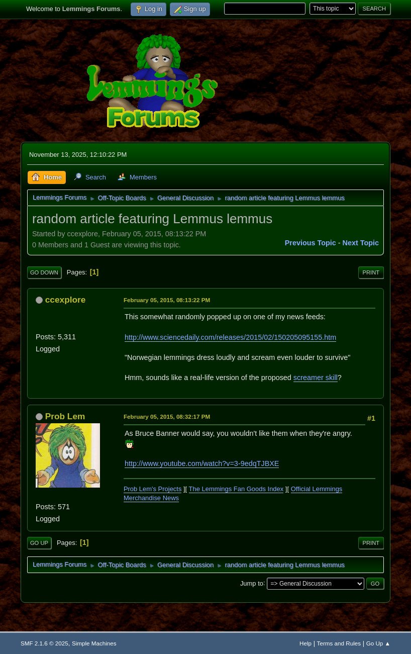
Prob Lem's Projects (153, 489)
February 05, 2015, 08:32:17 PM (167, 416)
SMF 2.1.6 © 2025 (44, 643)
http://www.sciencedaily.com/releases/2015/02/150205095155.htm (230, 337)
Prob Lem (65, 416)
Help (305, 643)
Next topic (361, 243)
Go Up (39, 543)
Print (371, 272)
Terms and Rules (339, 643)
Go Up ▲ (378, 643)
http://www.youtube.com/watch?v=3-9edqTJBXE (202, 463)
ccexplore (65, 300)
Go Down (44, 272)
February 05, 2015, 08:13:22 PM (167, 300)
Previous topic (310, 243)
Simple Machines (94, 643)
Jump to (251, 583)
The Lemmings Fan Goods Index (236, 489)
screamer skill (315, 377)
